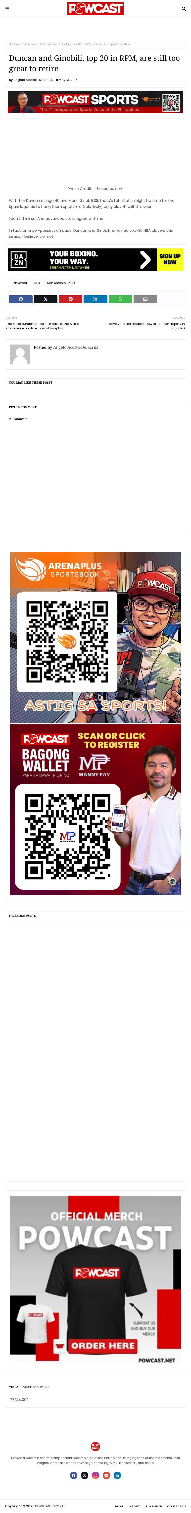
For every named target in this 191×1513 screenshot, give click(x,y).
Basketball (28, 44)
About (135, 1506)
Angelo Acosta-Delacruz (33, 79)
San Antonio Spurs (61, 283)
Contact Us (176, 1506)
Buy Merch (154, 1506)
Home (13, 44)
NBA (37, 283)
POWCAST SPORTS (50, 1506)
